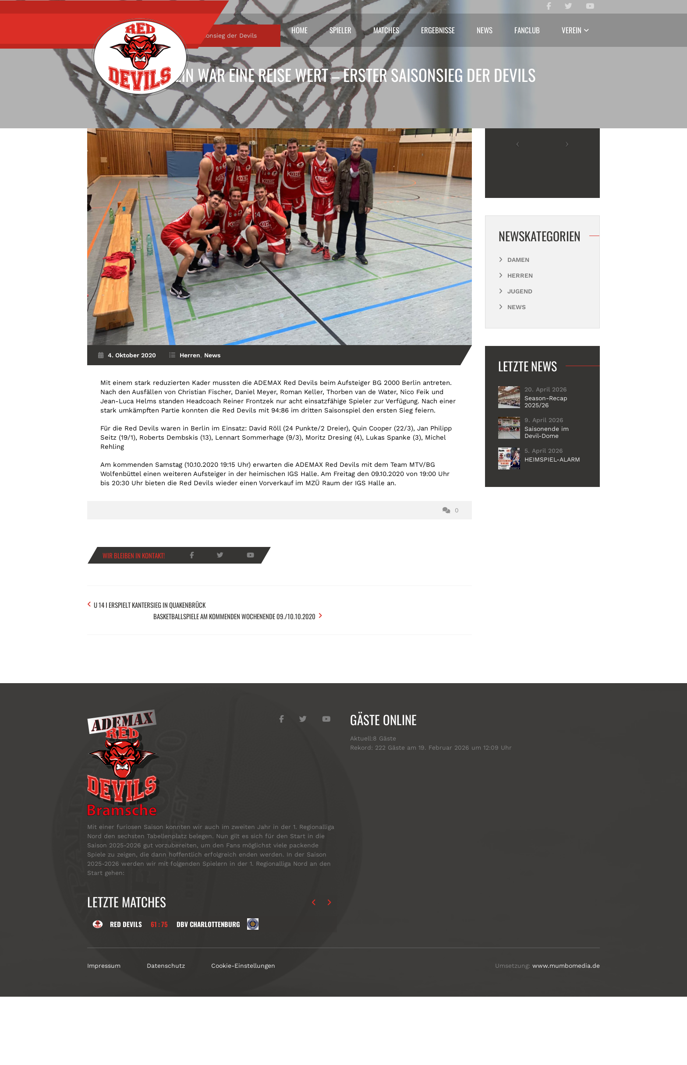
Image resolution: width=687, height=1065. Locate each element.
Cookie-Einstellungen (243, 1033)
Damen (518, 341)
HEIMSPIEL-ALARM (552, 540)
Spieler (340, 30)
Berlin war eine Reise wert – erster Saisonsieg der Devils (344, 75)
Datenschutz (166, 1033)
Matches (386, 30)
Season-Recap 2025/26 (545, 483)
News (484, 30)
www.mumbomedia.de (566, 1033)
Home (299, 30)
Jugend (519, 372)
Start (112, 116)
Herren (146, 116)
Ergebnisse (438, 30)
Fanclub (527, 30)
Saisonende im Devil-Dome (546, 514)
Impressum (103, 1033)
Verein (571, 30)
